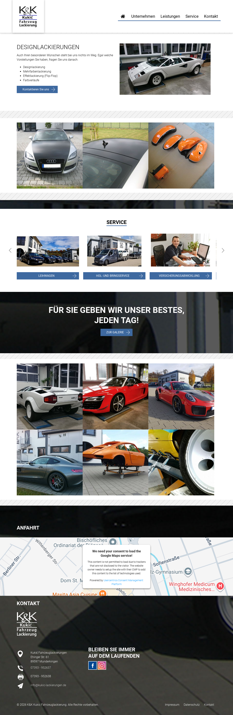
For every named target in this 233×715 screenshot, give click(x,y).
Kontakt (209, 704)
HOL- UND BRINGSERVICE (112, 275)
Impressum (172, 704)
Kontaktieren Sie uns (36, 89)
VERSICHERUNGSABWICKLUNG (179, 275)
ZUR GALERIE (115, 332)
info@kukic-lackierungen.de (48, 685)
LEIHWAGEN (46, 275)
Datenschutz (192, 704)
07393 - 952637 (41, 667)
